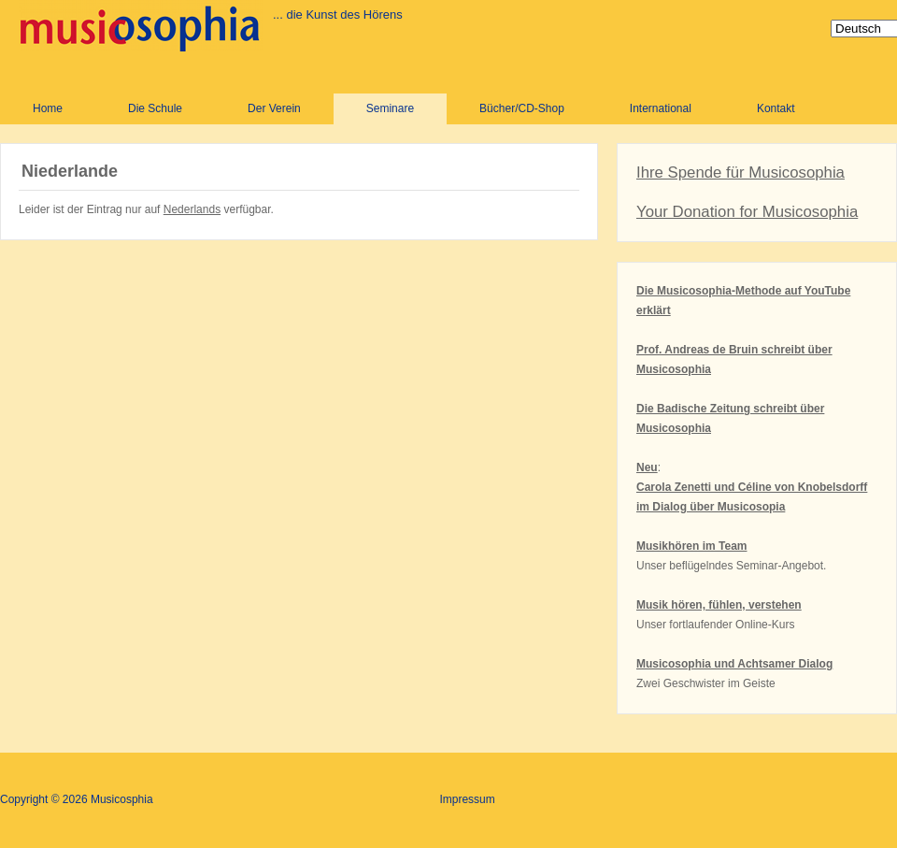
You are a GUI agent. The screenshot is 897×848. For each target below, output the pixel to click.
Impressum (466, 799)
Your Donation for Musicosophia (747, 212)
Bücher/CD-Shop (521, 108)
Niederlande (69, 171)
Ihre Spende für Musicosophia (740, 172)
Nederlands (192, 209)
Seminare (390, 108)
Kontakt (776, 108)
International (660, 108)
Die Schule (155, 108)
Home (48, 108)
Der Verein (274, 108)
